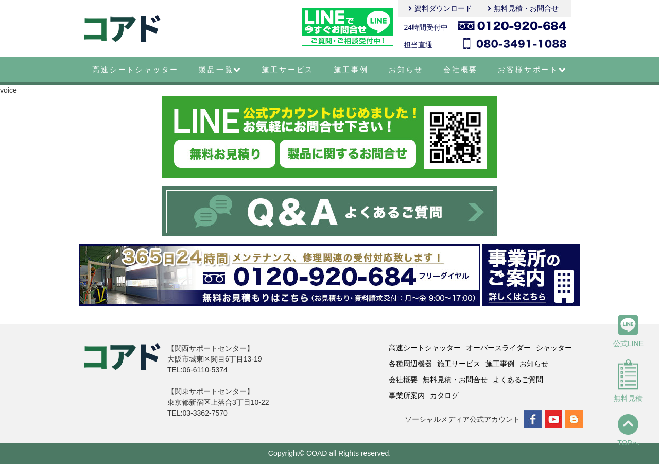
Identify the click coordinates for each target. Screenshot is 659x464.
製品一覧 (220, 69)
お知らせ (406, 69)
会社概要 (460, 69)
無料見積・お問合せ (526, 8)
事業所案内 (407, 395)
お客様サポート (532, 69)
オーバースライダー (498, 347)
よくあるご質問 (518, 379)
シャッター (554, 347)
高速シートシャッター (135, 69)
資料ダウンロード (443, 8)
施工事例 (351, 69)
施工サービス (288, 69)
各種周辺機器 (410, 363)
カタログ (444, 395)
